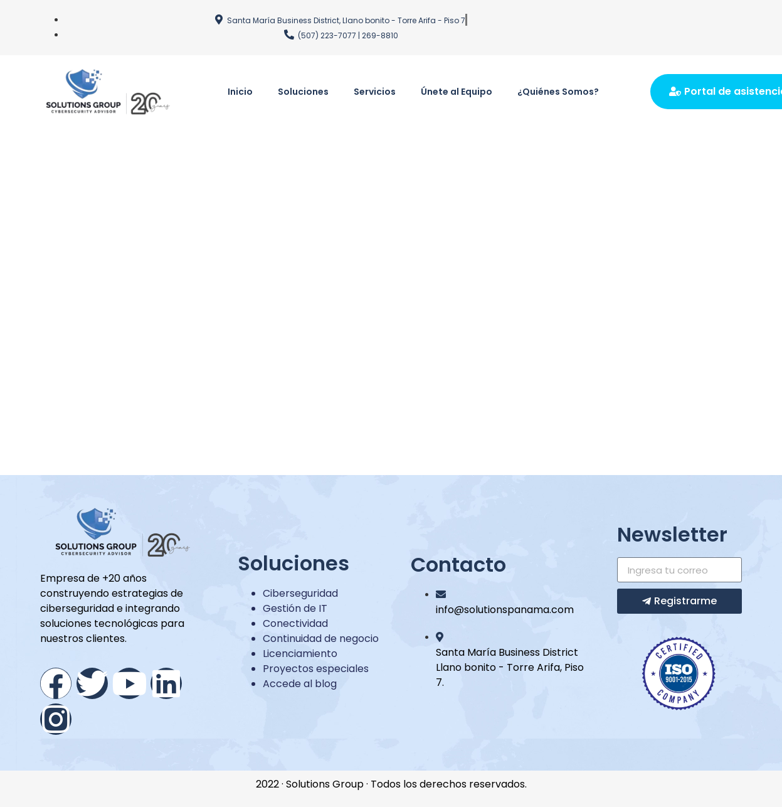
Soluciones (303, 91)
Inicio (240, 91)
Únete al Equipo (456, 91)
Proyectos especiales (316, 668)
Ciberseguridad (300, 593)
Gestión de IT (295, 608)
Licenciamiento (300, 653)
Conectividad (295, 623)
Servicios (375, 91)
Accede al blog (300, 683)
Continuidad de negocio (321, 638)
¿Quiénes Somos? (558, 91)
